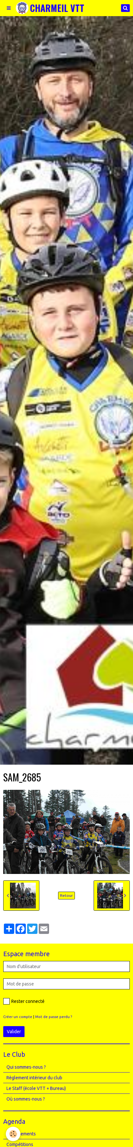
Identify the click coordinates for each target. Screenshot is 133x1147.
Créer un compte (17, 1017)
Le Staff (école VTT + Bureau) (36, 1088)
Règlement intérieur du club (34, 1077)
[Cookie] (13, 1134)
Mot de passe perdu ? (53, 1017)
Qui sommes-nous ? (26, 1067)
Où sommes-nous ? (25, 1099)
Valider (14, 1031)
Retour (66, 895)
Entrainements (21, 1133)
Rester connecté (24, 1001)
